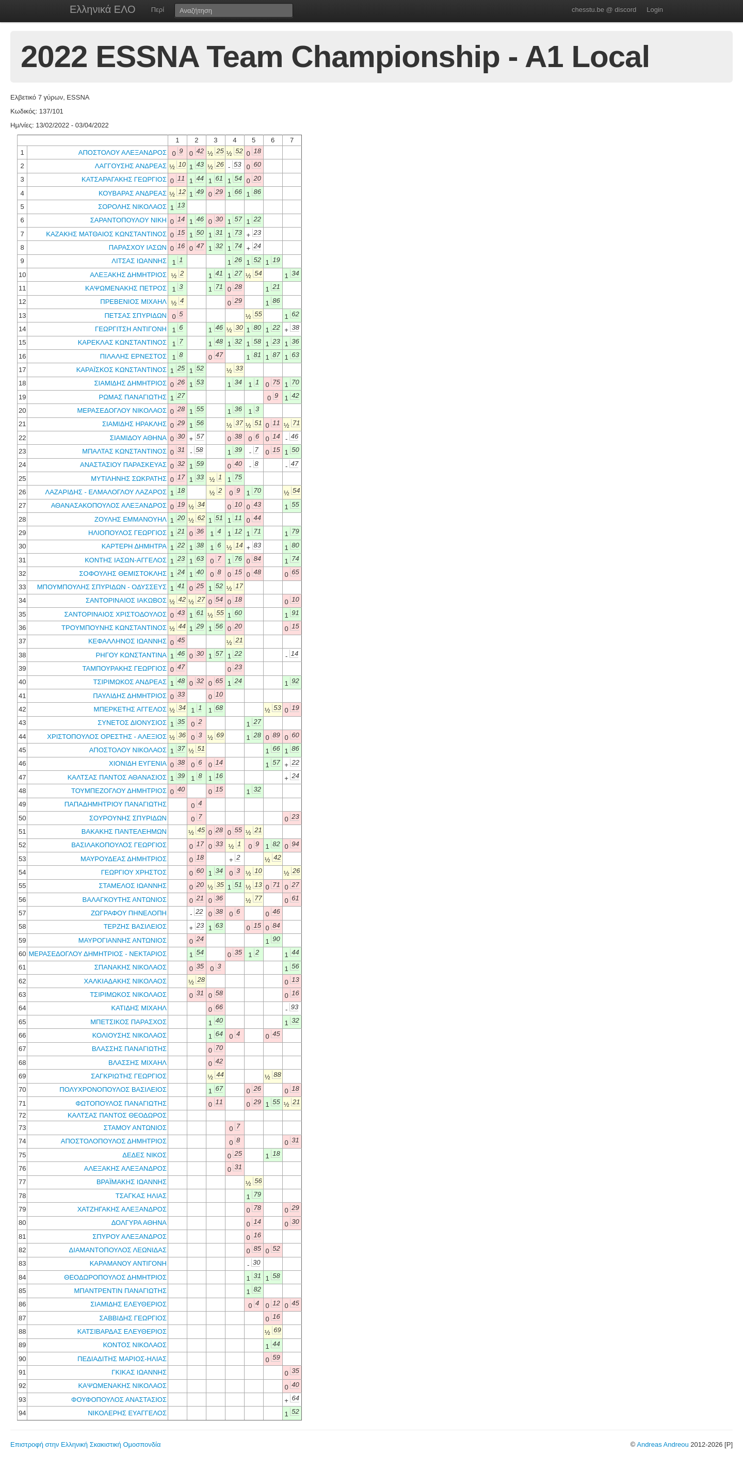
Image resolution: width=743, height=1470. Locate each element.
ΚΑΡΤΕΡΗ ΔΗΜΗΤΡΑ (134, 546)
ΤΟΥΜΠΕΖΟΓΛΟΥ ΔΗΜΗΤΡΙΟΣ (119, 791)
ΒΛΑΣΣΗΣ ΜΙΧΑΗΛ (137, 1063)
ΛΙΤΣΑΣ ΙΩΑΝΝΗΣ (139, 261)
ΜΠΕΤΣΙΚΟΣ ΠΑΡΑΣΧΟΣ (128, 1022)
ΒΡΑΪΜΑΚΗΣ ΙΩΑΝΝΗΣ (131, 1182)
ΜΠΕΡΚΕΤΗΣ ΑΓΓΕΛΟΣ (130, 709)
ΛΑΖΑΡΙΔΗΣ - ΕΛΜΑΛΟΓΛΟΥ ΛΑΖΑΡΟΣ (106, 492)
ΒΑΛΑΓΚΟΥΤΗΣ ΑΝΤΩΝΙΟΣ (125, 899)
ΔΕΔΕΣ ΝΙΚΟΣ (144, 1155)
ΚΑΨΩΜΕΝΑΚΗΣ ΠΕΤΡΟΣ (126, 288)
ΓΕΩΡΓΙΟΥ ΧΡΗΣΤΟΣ (134, 872)
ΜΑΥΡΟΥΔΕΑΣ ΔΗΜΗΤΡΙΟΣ (123, 859)
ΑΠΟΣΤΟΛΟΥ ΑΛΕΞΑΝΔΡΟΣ (122, 152)
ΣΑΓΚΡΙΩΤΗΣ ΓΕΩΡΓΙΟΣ (129, 1076)
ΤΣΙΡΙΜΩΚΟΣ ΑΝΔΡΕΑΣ (130, 682)
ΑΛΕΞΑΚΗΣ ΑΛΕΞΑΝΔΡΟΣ (125, 1168)
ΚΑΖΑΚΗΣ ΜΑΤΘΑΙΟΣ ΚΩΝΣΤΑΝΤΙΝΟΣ (106, 234)
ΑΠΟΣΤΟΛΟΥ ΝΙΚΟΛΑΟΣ (128, 750)
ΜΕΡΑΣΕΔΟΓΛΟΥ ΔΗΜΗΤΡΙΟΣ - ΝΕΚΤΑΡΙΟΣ (97, 954)
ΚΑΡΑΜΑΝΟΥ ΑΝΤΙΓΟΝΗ (128, 1263)
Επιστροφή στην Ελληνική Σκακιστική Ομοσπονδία (85, 1444)
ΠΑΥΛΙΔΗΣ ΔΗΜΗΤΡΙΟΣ (130, 696)
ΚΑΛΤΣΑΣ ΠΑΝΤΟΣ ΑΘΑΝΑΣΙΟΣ (117, 777)
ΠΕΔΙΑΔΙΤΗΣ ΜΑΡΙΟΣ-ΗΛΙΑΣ (122, 1359)
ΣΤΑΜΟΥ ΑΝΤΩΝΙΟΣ (135, 1128)
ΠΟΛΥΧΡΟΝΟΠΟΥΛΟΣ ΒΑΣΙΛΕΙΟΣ (113, 1089)
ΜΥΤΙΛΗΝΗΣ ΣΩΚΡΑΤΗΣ (129, 478)
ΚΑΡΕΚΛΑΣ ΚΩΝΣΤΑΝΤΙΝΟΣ (122, 342)
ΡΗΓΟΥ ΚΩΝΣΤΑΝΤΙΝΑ (131, 655)
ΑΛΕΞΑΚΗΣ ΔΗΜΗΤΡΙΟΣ (128, 275)
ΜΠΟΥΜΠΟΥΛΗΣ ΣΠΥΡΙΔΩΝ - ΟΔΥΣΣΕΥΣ (102, 587)
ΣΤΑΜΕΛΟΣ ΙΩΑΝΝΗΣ (133, 886)
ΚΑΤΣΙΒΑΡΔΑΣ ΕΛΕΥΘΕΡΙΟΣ (122, 1331)
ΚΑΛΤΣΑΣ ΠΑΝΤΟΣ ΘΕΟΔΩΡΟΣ (117, 1115)
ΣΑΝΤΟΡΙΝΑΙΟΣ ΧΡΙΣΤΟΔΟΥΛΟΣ (115, 614)
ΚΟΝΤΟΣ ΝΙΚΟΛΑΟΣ (135, 1345)
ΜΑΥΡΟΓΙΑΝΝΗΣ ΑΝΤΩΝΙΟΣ (122, 940)
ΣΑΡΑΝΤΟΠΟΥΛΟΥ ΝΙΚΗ (128, 220)
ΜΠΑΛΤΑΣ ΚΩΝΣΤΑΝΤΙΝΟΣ (124, 451)
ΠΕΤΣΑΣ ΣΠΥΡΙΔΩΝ (135, 315)
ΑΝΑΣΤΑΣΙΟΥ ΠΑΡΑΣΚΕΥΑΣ (123, 465)
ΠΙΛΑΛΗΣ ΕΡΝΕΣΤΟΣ (133, 356)
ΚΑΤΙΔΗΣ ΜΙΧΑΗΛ (139, 1008)
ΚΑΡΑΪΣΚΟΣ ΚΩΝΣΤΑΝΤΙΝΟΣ (121, 370)
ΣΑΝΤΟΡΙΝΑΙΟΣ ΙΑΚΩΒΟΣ (126, 600)
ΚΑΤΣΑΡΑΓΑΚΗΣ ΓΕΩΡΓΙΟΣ (124, 179)
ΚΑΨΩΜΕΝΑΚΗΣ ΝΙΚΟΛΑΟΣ (122, 1386)
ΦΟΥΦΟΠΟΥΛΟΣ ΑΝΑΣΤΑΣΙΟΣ (119, 1399)
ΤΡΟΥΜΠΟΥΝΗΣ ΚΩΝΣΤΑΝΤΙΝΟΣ (114, 628)
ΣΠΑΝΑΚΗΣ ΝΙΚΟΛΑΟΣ (130, 967)
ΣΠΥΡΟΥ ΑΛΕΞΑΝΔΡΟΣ (129, 1236)
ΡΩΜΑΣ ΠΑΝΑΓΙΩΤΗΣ (133, 397)
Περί (157, 9)
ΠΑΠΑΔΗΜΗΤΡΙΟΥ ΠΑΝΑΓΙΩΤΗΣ (115, 804)
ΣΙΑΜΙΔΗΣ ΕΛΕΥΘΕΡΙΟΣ (128, 1304)
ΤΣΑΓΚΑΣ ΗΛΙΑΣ (141, 1196)
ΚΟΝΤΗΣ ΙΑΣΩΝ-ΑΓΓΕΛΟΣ (126, 560)
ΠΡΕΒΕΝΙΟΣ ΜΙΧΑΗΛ (133, 301)
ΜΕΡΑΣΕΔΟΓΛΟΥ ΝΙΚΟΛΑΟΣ (122, 410)
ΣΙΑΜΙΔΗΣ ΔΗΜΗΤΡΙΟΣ (130, 383)
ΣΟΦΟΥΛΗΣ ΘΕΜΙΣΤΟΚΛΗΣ (123, 573)
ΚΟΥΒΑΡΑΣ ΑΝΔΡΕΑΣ (133, 193)
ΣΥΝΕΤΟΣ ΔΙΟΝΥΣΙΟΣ (132, 722)
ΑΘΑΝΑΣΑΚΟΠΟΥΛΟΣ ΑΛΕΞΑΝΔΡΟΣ (109, 505)
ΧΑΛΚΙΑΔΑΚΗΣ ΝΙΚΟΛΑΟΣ (125, 981)
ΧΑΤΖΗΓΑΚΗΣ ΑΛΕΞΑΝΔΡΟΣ (122, 1209)
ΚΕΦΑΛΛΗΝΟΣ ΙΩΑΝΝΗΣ (127, 641)
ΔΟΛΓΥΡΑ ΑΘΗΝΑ (139, 1222)
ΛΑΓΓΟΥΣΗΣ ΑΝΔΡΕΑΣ (131, 166)
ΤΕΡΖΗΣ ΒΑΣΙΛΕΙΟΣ (135, 926)
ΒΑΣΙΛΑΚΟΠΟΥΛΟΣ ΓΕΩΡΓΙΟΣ (119, 845)
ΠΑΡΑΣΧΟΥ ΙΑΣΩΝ (138, 247)
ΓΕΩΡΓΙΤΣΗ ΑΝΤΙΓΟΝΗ (131, 329)
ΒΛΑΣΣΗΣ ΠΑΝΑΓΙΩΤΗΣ (129, 1049)
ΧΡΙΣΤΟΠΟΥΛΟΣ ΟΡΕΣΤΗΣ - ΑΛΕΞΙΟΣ (107, 736)
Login (655, 9)
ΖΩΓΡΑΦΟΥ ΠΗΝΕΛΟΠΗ (129, 913)
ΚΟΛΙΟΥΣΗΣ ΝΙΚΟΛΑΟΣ (129, 1035)
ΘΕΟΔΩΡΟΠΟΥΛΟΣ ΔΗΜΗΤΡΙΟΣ (115, 1277)
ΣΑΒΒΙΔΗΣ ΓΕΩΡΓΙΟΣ (133, 1318)
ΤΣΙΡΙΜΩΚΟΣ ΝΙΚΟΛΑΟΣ (128, 994)
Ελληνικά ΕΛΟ (103, 9)
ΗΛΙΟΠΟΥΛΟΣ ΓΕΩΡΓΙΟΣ (127, 533)
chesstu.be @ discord (604, 9)
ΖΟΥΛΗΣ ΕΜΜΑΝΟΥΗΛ (130, 519)
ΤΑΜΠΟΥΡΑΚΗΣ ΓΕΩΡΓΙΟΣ (125, 668)
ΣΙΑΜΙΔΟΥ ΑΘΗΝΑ (138, 438)
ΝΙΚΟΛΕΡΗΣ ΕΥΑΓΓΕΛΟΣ (127, 1413)
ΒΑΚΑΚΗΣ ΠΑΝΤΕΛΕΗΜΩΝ (124, 831)
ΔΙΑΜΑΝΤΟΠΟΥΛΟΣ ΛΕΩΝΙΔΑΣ (118, 1250)
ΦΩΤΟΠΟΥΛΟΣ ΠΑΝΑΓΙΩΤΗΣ (121, 1103)
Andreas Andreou (662, 1444)
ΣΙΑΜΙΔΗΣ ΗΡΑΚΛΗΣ (134, 424)
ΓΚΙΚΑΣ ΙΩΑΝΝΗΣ (139, 1372)
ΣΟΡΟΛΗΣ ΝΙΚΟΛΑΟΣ (132, 207)
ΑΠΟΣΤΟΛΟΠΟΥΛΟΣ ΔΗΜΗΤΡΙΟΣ (114, 1141)
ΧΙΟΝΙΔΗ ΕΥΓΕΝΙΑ (138, 763)
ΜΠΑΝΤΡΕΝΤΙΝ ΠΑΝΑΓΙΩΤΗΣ (120, 1291)
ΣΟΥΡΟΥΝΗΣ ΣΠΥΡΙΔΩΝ (128, 818)
